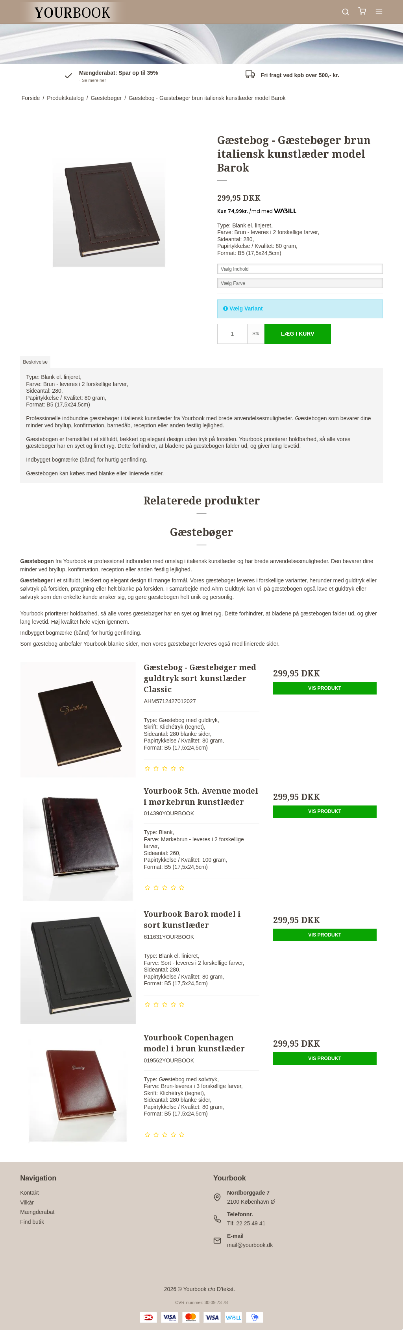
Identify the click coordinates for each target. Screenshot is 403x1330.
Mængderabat (37, 1212)
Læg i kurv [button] (297, 334)
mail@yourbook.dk (250, 1245)
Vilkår (27, 1202)
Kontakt (29, 1193)
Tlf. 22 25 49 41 (246, 1223)
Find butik (32, 1222)
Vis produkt (324, 688)
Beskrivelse (35, 362)
